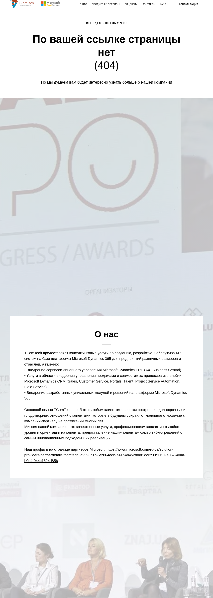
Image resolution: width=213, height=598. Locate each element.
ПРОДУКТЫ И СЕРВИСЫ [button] (106, 4)
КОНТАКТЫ (148, 4)
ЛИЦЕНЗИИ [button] (130, 4)
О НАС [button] (83, 4)
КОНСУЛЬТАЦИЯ (188, 4)
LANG (163, 4)
